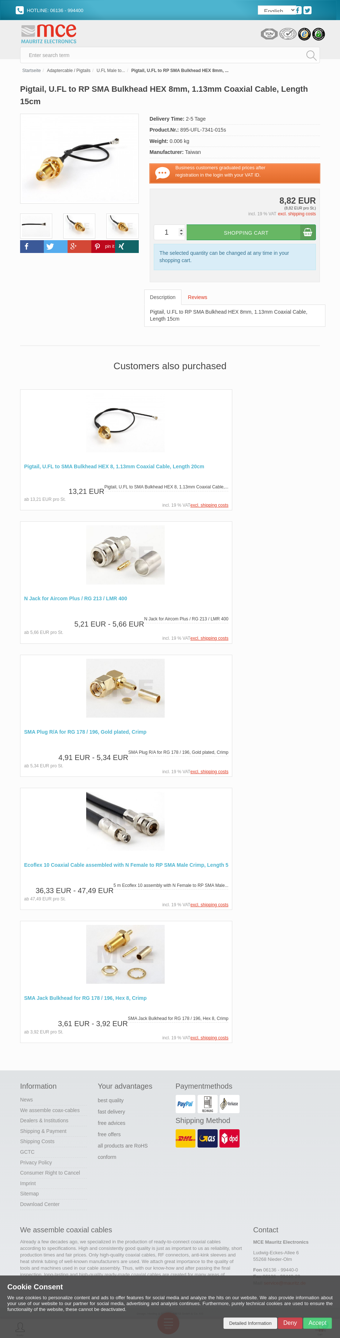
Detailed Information (250, 1323)
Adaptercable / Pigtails (68, 73)
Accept (317, 1323)
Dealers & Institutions (44, 1122)
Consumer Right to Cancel (50, 1174)
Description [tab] (163, 299)
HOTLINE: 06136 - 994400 (49, 10)
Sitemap (29, 1195)
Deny (290, 1323)
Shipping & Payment (43, 1132)
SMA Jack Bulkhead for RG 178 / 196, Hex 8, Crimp (85, 999)
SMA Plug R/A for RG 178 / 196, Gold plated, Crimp (85, 734)
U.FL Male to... (110, 73)
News (26, 1101)
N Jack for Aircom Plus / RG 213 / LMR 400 (75, 601)
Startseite (31, 73)
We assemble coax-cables (50, 1111)
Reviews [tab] (197, 299)
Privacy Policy (36, 1164)
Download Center (40, 1205)
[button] (32, 249)
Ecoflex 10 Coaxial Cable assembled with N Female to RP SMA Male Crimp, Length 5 (126, 866)
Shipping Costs (37, 1143)
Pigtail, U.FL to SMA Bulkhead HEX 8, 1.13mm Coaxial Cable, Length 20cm (114, 469)
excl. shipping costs (297, 216)
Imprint (28, 1184)
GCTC (27, 1153)
